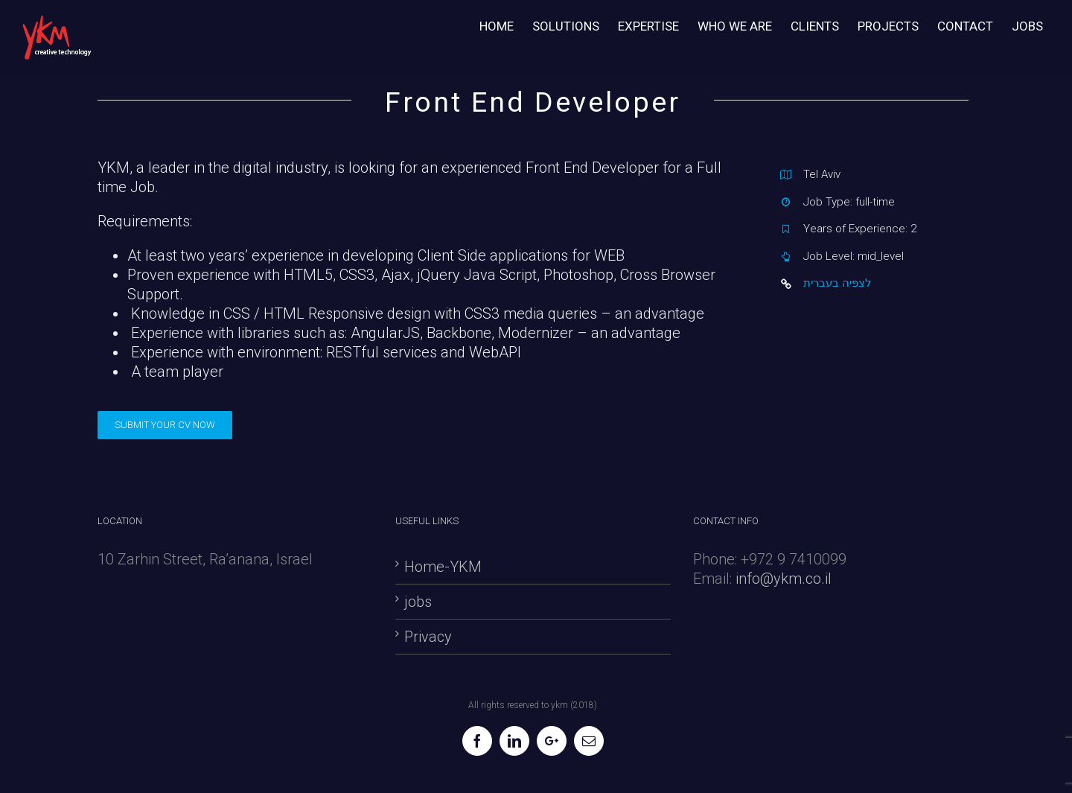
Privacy (428, 637)
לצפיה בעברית (837, 283)
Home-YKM (443, 567)
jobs (418, 602)
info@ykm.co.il (784, 578)
